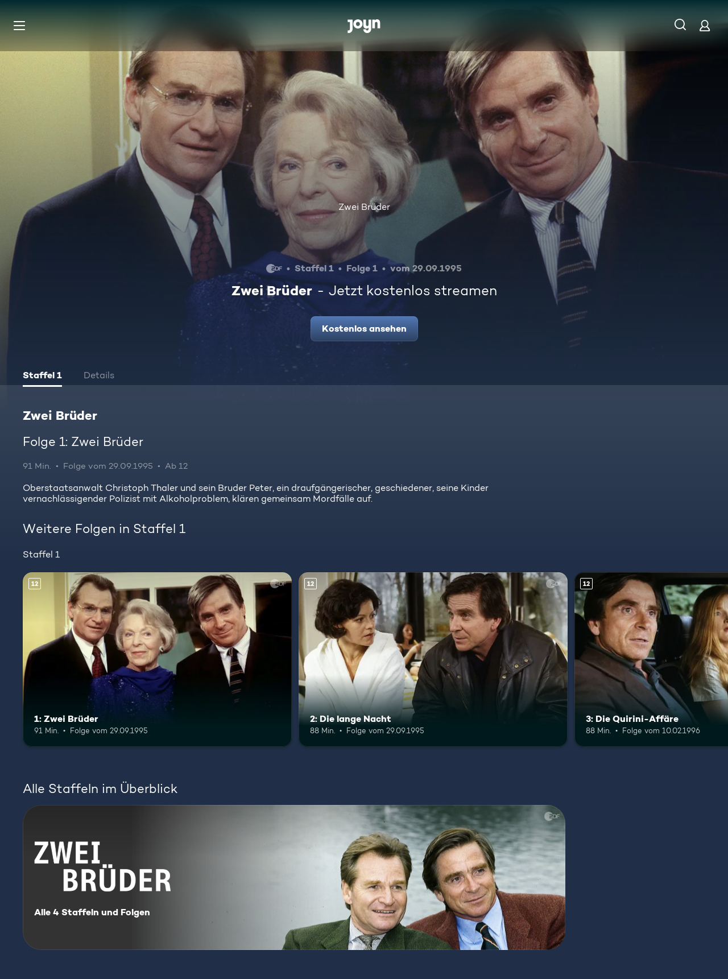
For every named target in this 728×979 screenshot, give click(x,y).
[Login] (705, 25)
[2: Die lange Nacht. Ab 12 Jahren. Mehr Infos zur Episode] (433, 659)
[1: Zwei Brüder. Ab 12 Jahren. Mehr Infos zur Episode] (157, 659)
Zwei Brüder (364, 206)
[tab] (42, 376)
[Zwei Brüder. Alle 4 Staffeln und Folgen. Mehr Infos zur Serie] (294, 877)
